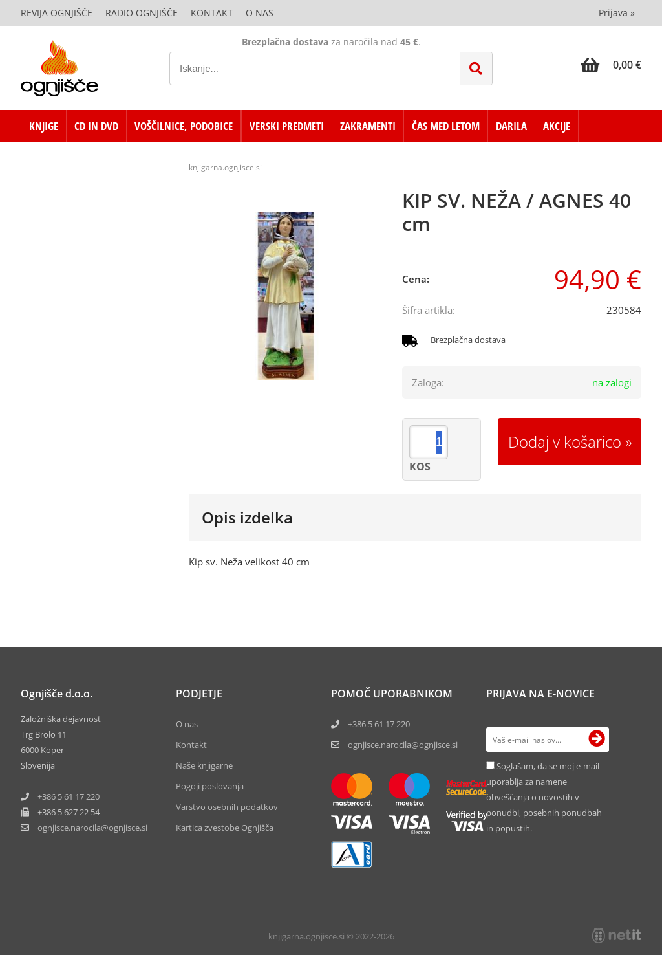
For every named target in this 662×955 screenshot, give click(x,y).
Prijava (617, 12)
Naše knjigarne (204, 765)
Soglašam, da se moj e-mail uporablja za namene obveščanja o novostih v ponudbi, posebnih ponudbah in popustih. (544, 797)
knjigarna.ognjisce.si (225, 167)
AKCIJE (556, 125)
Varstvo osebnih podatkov (227, 807)
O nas (259, 12)
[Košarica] (611, 65)
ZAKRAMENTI (368, 125)
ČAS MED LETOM (446, 125)
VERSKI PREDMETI (287, 125)
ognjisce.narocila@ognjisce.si (403, 745)
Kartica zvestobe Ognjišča (224, 827)
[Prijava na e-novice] (596, 739)
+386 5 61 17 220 (68, 796)
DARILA (511, 125)
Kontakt (212, 12)
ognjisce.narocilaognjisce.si (92, 827)
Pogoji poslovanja (210, 786)
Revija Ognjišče (56, 12)
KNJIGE (43, 125)
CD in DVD (96, 125)
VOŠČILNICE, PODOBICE (183, 125)
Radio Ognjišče (141, 12)
